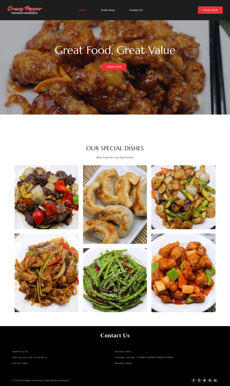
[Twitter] (204, 380)
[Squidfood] (24, 10)
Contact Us (136, 10)
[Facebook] (193, 380)
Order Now (108, 10)
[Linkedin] (215, 380)
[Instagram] (199, 380)
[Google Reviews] (210, 380)
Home (82, 10)
